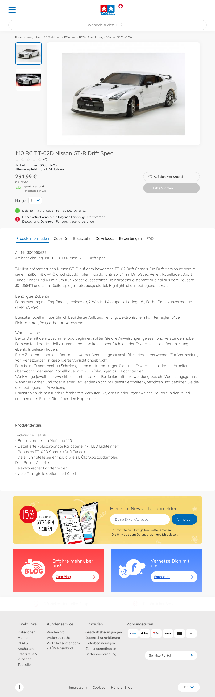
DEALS (23, 643)
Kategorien (33, 37)
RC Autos (69, 37)
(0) (31, 159)
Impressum (78, 687)
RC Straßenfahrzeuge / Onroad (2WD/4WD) (105, 37)
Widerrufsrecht (58, 637)
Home (18, 37)
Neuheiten (26, 648)
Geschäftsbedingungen (103, 632)
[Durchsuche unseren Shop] (107, 25)
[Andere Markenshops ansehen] (120, 6)
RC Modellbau (52, 37)
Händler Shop (121, 687)
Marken (23, 637)
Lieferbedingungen (100, 643)
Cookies (99, 687)
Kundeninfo (56, 632)
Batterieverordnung (100, 654)
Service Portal (171, 655)
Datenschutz (145, 534)
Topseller (25, 664)
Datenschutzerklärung (102, 637)
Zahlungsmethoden (100, 648)
